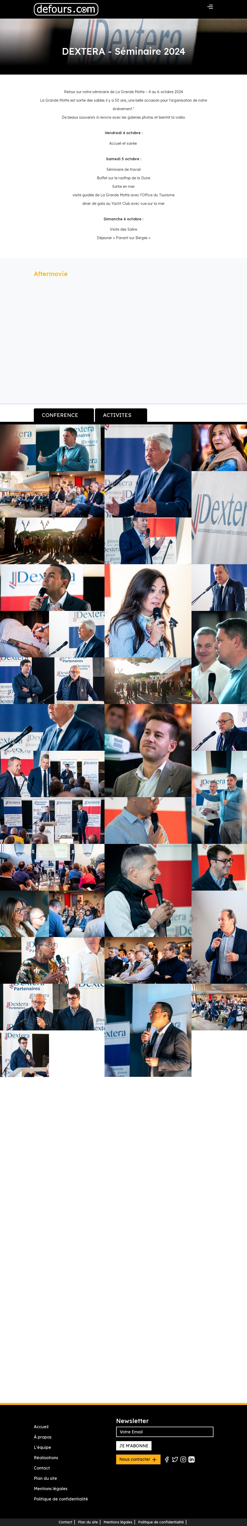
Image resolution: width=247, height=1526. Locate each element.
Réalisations (46, 1457)
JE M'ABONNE (133, 1445)
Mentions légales (50, 1488)
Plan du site (45, 1478)
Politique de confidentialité (61, 1499)
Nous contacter (138, 1460)
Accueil (41, 1427)
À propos (42, 1437)
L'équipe (42, 1447)
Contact (42, 1468)
